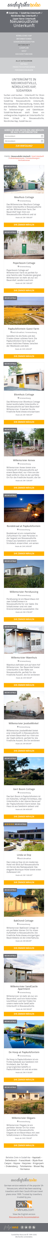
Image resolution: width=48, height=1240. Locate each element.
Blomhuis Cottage (24, 394)
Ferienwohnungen (24, 70)
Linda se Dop (24, 855)
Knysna (16, 1163)
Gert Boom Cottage (24, 789)
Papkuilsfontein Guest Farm (23, 328)
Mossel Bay (39, 1166)
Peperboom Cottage (24, 263)
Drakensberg (12, 1166)
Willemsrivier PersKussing (24, 591)
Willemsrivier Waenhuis (24, 657)
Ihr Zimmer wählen (24, 225)
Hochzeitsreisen (24, 54)
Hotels (24, 64)
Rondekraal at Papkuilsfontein (23, 526)
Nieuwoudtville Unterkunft (20, 156)
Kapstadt (36, 1157)
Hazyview (26, 1163)
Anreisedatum (42, 136)
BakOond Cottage (23, 920)
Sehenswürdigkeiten (24, 42)
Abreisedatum (42, 141)
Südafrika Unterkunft (30, 13)
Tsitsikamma (25, 1166)
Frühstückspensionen (24, 67)
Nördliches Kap (24, 36)
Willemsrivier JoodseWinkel (23, 723)
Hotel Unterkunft (38, 156)
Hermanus (25, 1169)
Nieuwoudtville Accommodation (24, 1217)
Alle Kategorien (24, 61)
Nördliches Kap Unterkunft (23, 16)
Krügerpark (38, 1163)
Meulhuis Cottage (24, 197)
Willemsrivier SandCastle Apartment (24, 987)
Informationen (24, 39)
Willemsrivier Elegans (23, 1118)
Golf (24, 51)
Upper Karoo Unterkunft (24, 19)
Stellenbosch (11, 1160)
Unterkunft (24, 45)
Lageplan (24, 48)
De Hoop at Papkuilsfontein (24, 1052)
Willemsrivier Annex (24, 460)
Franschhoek (24, 1160)
